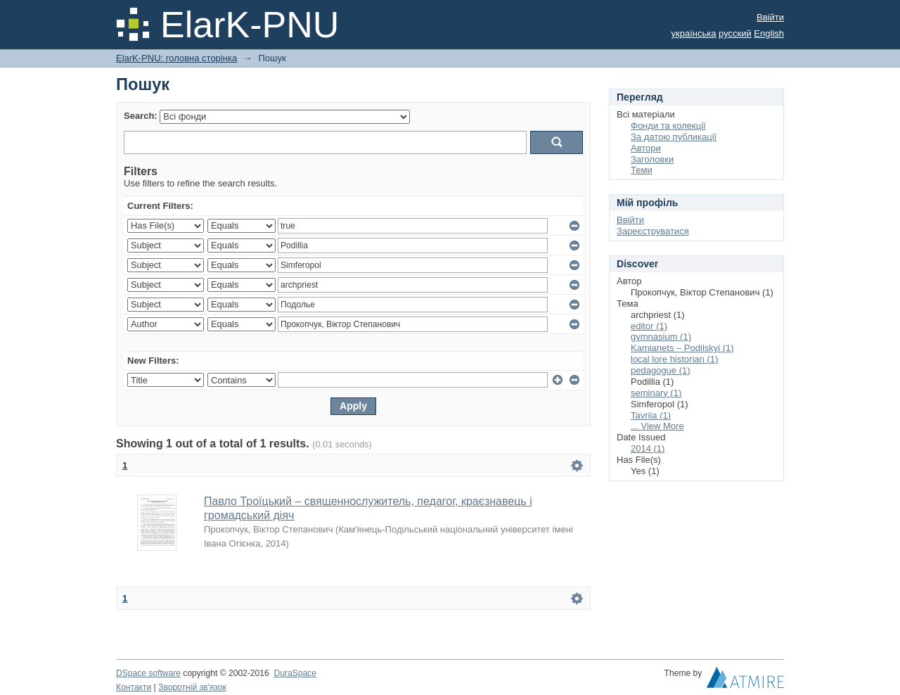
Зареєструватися (653, 231)
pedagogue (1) (660, 370)
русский (735, 33)
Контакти (133, 687)
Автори (646, 148)
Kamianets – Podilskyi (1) (682, 348)
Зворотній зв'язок (192, 687)
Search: (141, 115)
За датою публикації (673, 137)
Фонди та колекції (668, 125)
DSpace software (148, 673)
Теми (641, 170)
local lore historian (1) (674, 359)
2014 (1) (647, 448)
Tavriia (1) (651, 415)
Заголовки (652, 159)
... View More (657, 426)
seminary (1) (656, 393)
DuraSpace (295, 673)
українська (693, 33)
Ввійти (770, 17)
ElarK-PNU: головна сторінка (176, 58)
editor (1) (649, 326)
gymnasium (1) (661, 336)
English (769, 33)
